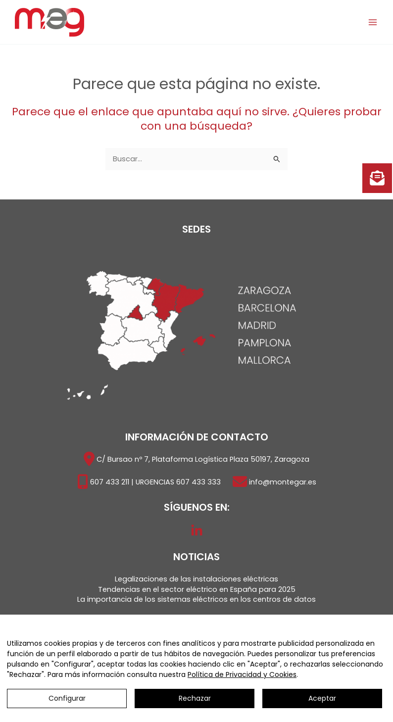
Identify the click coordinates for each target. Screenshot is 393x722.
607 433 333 (198, 482)
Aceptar (322, 698)
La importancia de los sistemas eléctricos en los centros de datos (196, 599)
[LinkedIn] (197, 531)
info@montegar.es (282, 482)
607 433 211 (109, 482)
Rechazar (195, 698)
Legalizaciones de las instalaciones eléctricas (196, 579)
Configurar (67, 698)
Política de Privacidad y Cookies (242, 674)
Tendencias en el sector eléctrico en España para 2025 (196, 589)
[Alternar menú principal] (372, 22)
